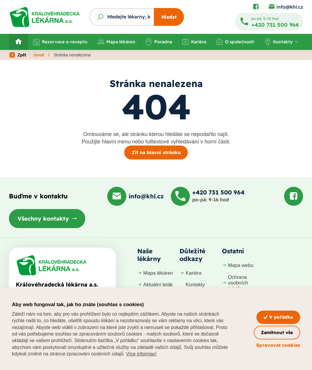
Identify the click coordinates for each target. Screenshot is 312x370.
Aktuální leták (155, 284)
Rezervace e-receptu (60, 42)
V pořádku (278, 317)
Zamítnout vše (277, 332)
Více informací (141, 353)
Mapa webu (237, 265)
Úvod (39, 55)
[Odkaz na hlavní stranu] (44, 17)
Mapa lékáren (116, 42)
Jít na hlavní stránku (156, 152)
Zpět (18, 55)
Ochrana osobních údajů (235, 283)
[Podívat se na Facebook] (255, 6)
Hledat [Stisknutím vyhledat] (169, 17)
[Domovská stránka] (51, 265)
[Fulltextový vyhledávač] (121, 17)
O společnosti (235, 42)
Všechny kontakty (43, 218)
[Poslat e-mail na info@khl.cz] (285, 6)
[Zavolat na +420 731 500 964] (269, 22)
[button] (281, 42)
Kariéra (194, 42)
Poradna (158, 42)
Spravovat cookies (278, 345)
